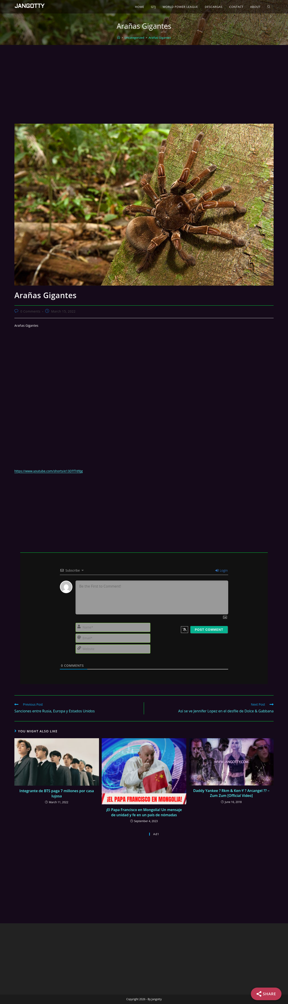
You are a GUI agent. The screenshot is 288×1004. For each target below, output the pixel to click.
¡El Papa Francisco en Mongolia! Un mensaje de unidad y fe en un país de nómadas (144, 812)
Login (221, 570)
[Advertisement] (144, 78)
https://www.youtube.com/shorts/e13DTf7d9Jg (48, 471)
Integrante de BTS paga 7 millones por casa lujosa (56, 793)
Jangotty (29, 6)
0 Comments (30, 311)
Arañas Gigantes (159, 38)
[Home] (118, 38)
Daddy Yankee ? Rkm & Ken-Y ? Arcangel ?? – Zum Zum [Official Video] (231, 793)
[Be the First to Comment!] (152, 597)
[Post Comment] (209, 629)
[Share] (266, 994)
